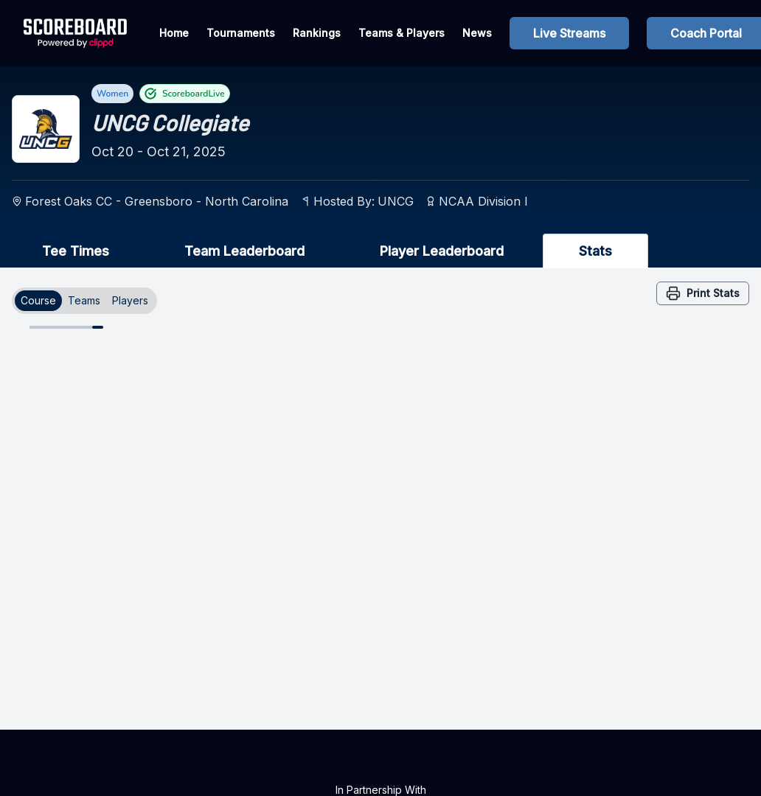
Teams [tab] (84, 300)
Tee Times (75, 251)
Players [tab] (130, 300)
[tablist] (84, 300)
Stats (595, 251)
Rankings (317, 33)
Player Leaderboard (442, 251)
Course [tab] (38, 300)
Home (174, 33)
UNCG (396, 201)
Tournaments (240, 33)
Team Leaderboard (244, 251)
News (477, 33)
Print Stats (702, 293)
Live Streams (569, 33)
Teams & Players (401, 33)
